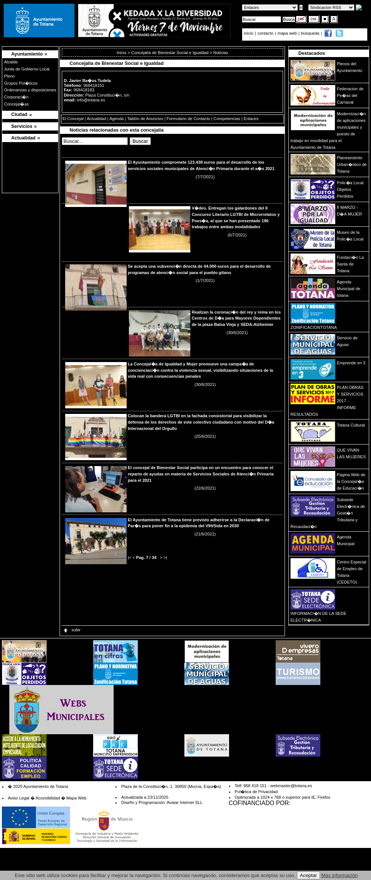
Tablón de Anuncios (145, 118)
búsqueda (310, 33)
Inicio (122, 52)
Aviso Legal (18, 798)
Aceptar (308, 875)
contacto (265, 33)
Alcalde (11, 62)
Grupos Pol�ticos (21, 83)
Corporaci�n (16, 97)
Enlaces (251, 118)
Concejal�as (16, 104)
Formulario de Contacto (188, 118)
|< (129, 557)
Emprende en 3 (351, 363)
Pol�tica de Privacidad (256, 791)
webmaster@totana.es (291, 785)
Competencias (226, 118)
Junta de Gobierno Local (27, 69)
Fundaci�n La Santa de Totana (350, 264)
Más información (339, 875)
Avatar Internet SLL (184, 802)
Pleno (9, 76)
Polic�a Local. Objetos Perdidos (350, 189)
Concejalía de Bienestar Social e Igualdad (170, 52)
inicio (249, 33)
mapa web (288, 33)
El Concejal (73, 118)
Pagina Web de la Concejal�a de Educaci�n (351, 481)
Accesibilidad (47, 798)
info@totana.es (91, 100)
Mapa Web (76, 798)
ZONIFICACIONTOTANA (314, 327)
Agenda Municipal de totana (348, 289)
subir (71, 630)
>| (165, 557)
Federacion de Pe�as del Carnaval (350, 95)
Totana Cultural (351, 425)
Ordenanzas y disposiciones (30, 90)
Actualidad (96, 118)
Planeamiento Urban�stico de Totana (352, 164)
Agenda (117, 118)
